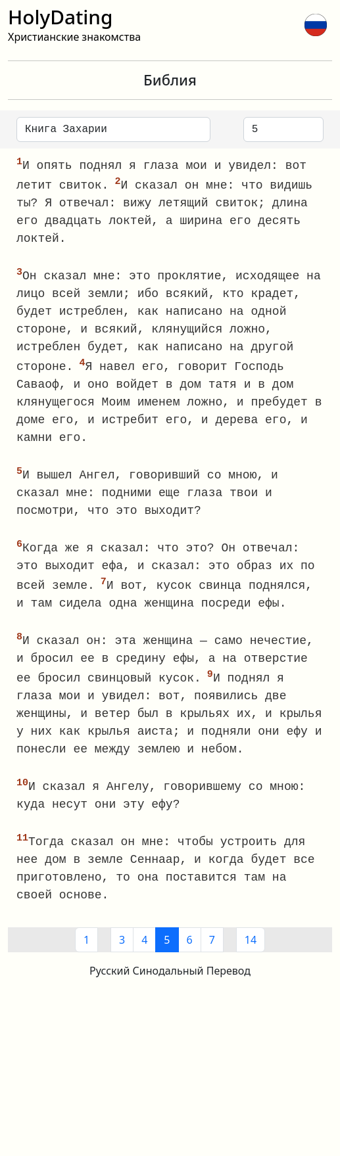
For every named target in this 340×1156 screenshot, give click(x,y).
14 (250, 947)
